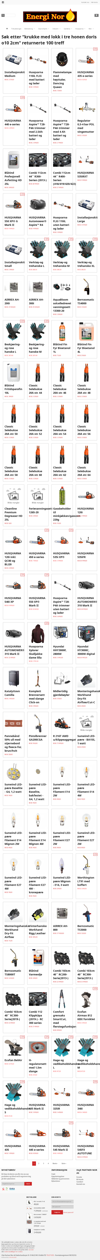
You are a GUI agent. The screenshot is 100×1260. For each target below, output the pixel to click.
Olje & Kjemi (42, 29)
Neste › (55, 1163)
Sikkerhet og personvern (60, 1179)
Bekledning (28, 29)
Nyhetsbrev (55, 1181)
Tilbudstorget (16, 29)
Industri (55, 29)
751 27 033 (50, 1255)
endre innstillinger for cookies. (13, 1251)
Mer (90, 29)
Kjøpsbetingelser (57, 1176)
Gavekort (79, 1182)
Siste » (64, 1163)
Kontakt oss (80, 1184)
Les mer (31, 1249)
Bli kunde (79, 1179)
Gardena (67, 29)
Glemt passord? (68, 1212)
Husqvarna (79, 29)
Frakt (53, 1174)
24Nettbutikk (13, 1257)
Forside (79, 1177)
